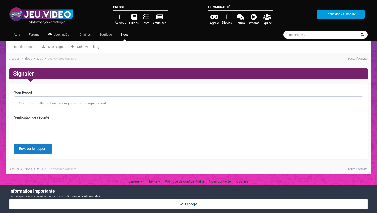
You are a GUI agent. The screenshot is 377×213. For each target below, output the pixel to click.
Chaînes (85, 34)
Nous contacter (220, 175)
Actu (17, 34)
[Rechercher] (311, 35)
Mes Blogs (52, 47)
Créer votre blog (85, 47)
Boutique (106, 34)
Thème (154, 175)
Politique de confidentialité (184, 175)
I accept (188, 204)
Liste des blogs (23, 47)
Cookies (242, 175)
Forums (34, 34)
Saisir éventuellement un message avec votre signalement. (63, 103)
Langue (136, 175)
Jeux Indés (58, 34)
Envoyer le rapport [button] (33, 130)
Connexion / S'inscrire (341, 14)
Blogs (124, 37)
